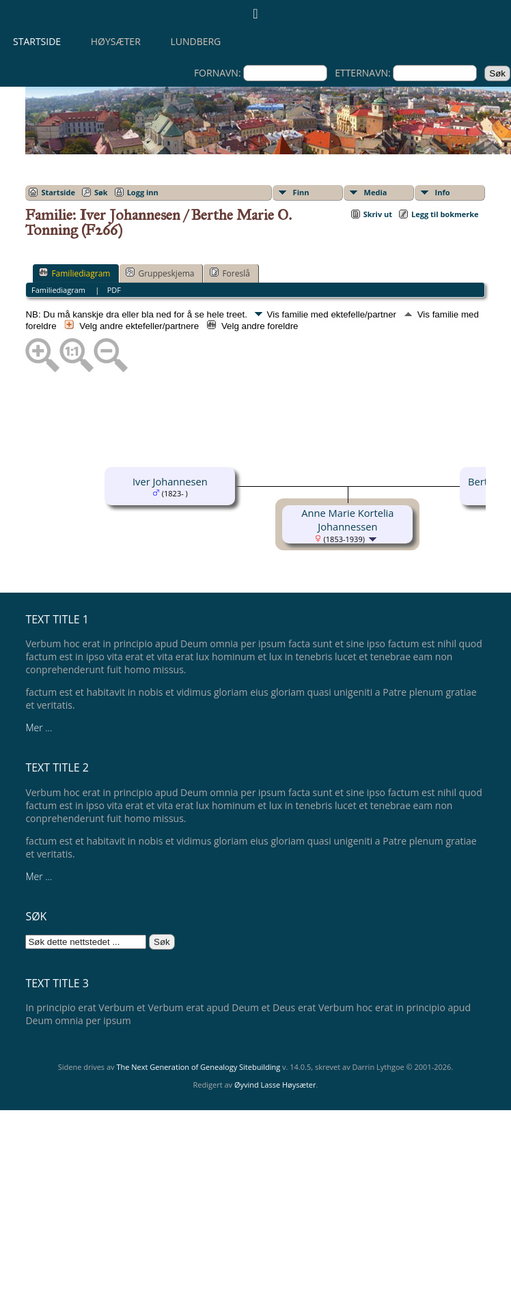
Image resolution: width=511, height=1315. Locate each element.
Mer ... (38, 727)
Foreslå (229, 273)
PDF (114, 290)
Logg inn (142, 192)
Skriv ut (377, 214)
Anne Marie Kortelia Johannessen (347, 519)
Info (442, 192)
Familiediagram (74, 273)
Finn (301, 192)
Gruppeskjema (160, 273)
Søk (101, 192)
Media (375, 192)
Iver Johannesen (170, 481)
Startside (37, 41)
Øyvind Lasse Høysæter (275, 1084)
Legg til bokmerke (445, 214)
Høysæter (116, 41)
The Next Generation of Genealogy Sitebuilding (198, 1067)
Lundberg (195, 41)
